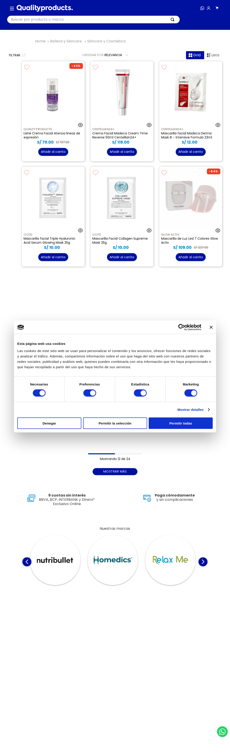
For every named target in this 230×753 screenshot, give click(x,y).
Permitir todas (180, 423)
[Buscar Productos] (173, 19)
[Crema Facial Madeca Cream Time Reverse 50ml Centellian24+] (122, 111)
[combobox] (93, 20)
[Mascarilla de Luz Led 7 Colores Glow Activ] (190, 217)
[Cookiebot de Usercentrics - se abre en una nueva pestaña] (181, 327)
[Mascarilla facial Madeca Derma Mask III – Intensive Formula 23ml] (190, 111)
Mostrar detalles (190, 410)
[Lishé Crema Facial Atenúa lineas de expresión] (53, 111)
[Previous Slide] (26, 561)
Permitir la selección (115, 423)
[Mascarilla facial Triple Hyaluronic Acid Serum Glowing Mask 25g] (53, 217)
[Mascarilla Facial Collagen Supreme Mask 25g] (122, 217)
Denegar (49, 423)
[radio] (195, 55)
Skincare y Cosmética (106, 41)
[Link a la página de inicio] (40, 41)
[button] (12, 8)
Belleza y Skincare (66, 41)
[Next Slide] (203, 561)
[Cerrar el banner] (211, 327)
